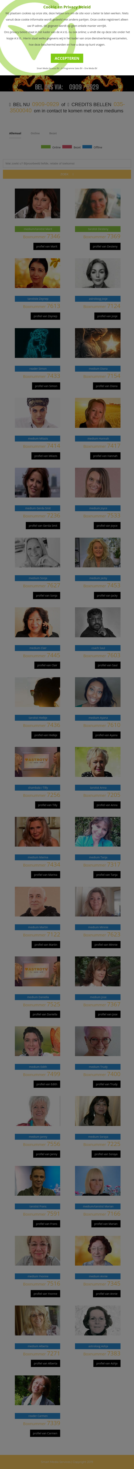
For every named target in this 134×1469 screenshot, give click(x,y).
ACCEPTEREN (67, 58)
